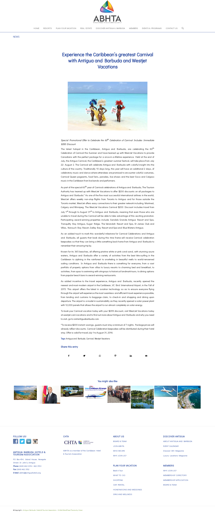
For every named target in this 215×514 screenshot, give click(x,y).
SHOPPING (118, 480)
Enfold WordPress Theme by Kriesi (70, 510)
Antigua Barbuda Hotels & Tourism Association (39, 510)
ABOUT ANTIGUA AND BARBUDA (177, 441)
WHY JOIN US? (119, 455)
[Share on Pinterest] (115, 355)
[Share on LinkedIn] (130, 355)
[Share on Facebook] (68, 355)
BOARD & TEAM (120, 441)
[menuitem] (36, 28)
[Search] (182, 28)
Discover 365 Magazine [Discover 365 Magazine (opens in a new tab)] (173, 450)
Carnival (90, 338)
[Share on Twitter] (84, 355)
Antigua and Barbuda (75, 338)
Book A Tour (118, 470)
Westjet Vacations (102, 338)
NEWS (16, 36)
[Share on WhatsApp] (100, 355)
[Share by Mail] (146, 355)
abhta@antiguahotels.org (30, 472)
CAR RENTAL (119, 484)
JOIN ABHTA (118, 446)
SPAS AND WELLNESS (122, 494)
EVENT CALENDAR (171, 446)
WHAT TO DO (119, 475)
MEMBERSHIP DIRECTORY (175, 475)
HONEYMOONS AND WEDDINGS (127, 489)
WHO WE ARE (119, 450)
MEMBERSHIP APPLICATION (175, 480)
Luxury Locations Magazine (175, 455)
